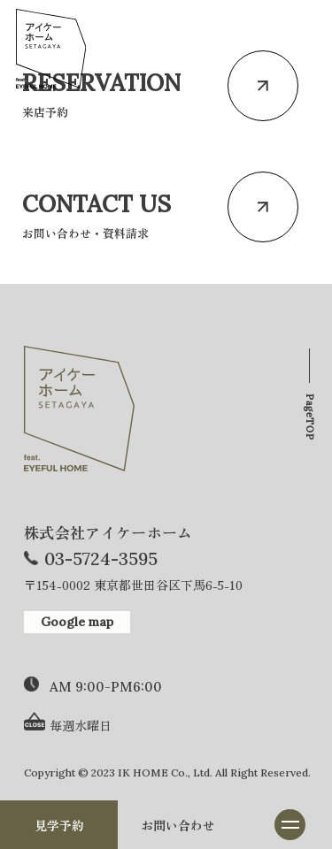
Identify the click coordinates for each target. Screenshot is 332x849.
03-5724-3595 (101, 558)
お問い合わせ (178, 825)
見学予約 (59, 825)
